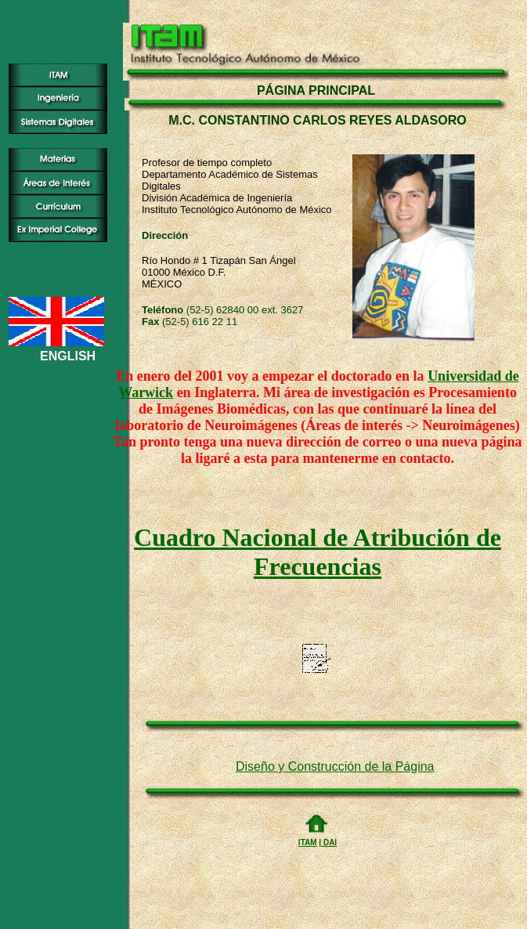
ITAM (307, 842)
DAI (329, 842)
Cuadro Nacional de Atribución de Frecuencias (317, 551)
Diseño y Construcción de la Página (335, 766)
